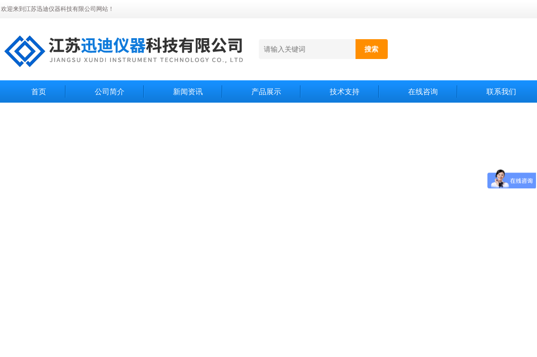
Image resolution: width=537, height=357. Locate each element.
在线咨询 (423, 91)
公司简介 (109, 91)
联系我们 (501, 91)
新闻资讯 (188, 91)
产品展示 (266, 91)
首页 (38, 91)
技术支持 (344, 91)
